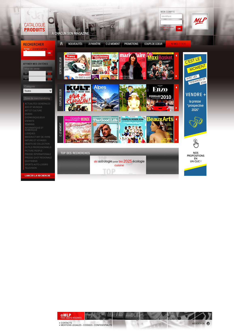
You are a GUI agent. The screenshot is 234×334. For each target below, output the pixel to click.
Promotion (131, 44)
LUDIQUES (30, 133)
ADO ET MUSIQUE (34, 107)
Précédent (176, 55)
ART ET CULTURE (33, 111)
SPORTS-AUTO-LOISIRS (36, 164)
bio (121, 161)
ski (95, 161)
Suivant (176, 76)
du (26, 73)
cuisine (119, 165)
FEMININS (30, 124)
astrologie (105, 161)
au (26, 78)
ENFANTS (29, 121)
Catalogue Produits (34, 21)
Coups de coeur (153, 44)
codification (40, 49)
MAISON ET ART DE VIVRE (37, 137)
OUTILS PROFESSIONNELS (38, 147)
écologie (138, 161)
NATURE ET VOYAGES (36, 140)
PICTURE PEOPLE (34, 151)
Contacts (66, 323)
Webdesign (198, 323)
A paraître (94, 44)
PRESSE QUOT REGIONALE (38, 158)
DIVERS (28, 114)
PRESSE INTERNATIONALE (38, 154)
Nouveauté (75, 44)
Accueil (61, 44)
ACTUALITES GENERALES (37, 104)
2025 (127, 161)
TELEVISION (31, 168)
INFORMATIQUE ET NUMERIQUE (34, 129)
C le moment (112, 44)
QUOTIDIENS (31, 161)
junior (115, 161)
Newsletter (178, 44)
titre (27, 49)
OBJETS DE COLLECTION (37, 144)
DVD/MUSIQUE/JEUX (35, 117)
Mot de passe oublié (168, 28)
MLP (199, 21)
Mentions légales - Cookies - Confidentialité (86, 325)
